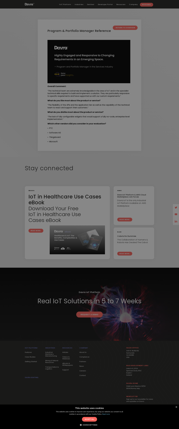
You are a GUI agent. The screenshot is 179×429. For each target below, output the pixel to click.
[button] (89, 424)
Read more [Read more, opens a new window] (106, 414)
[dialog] (89, 417)
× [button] (176, 407)
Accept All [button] (89, 419)
